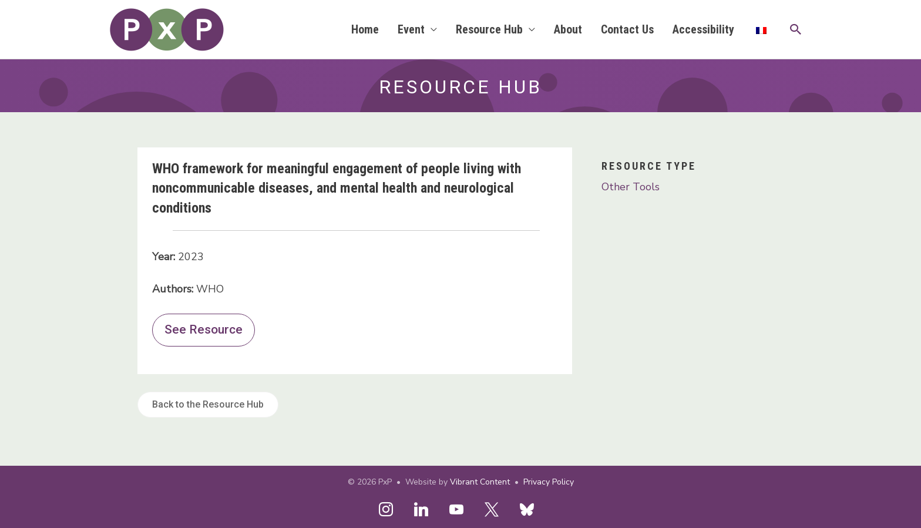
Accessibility (703, 29)
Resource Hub (489, 29)
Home (365, 29)
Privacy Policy (548, 481)
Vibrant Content (480, 481)
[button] (796, 29)
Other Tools (630, 187)
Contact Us (627, 29)
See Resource (203, 329)
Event (411, 29)
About (568, 29)
